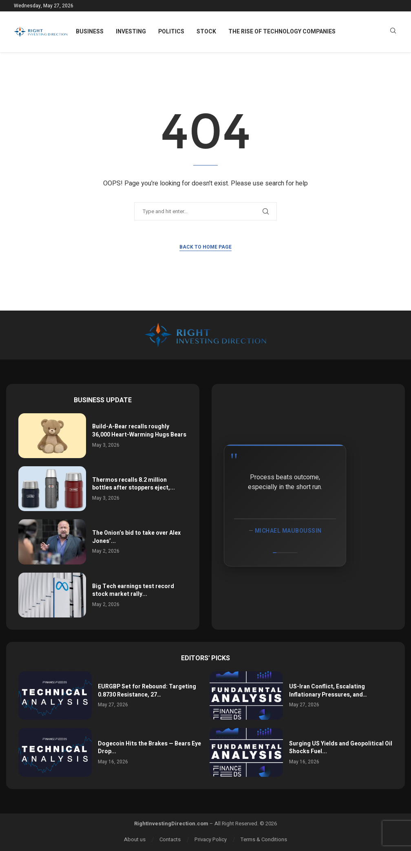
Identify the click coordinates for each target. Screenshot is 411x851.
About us (135, 839)
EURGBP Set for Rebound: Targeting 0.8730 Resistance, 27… (147, 690)
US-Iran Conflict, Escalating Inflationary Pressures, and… (328, 690)
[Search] (393, 32)
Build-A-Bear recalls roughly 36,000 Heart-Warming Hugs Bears (139, 430)
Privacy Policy (210, 839)
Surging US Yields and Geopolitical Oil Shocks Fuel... (340, 747)
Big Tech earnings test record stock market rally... (133, 590)
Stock (206, 31)
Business (90, 31)
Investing (131, 31)
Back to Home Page (205, 247)
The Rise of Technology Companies (282, 31)
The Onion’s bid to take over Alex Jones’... (136, 537)
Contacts (170, 839)
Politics (171, 31)
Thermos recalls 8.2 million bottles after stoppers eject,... (133, 484)
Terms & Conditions (264, 839)
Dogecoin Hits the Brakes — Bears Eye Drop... (149, 747)
